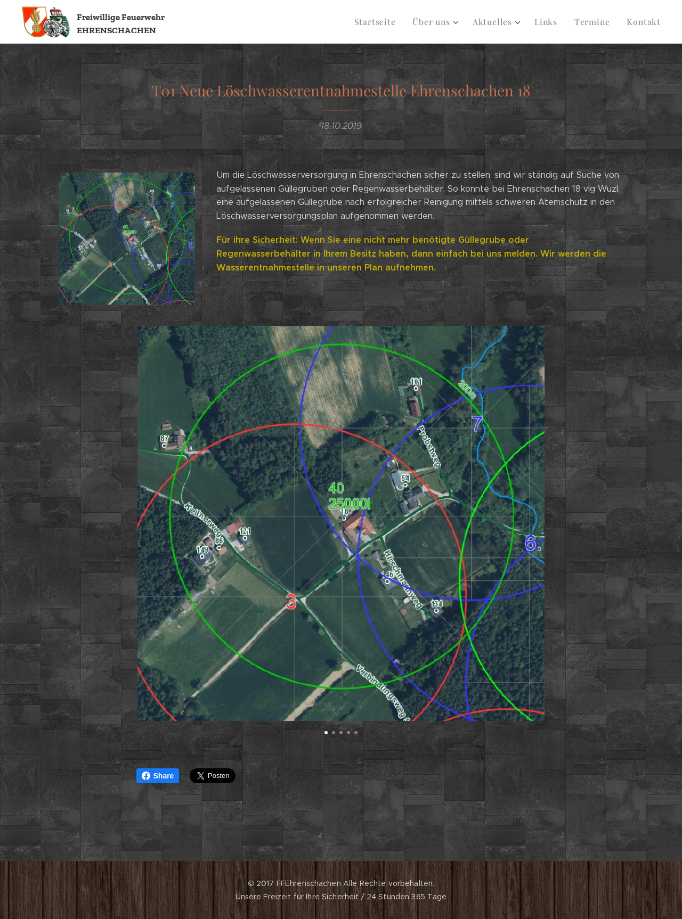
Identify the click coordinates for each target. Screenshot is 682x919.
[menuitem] (385, 22)
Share (158, 776)
